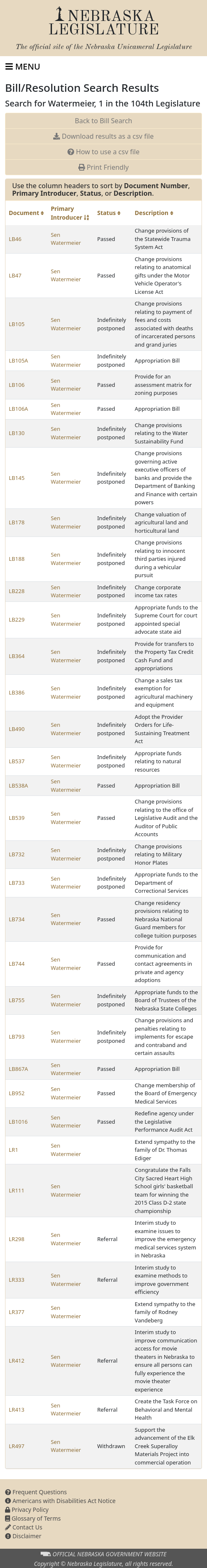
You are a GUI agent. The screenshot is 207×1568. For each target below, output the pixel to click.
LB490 (17, 729)
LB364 (17, 656)
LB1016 (18, 1121)
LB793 (17, 1036)
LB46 (15, 239)
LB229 (17, 619)
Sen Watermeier (66, 239)
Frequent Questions (36, 1492)
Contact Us (23, 1527)
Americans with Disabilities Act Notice (60, 1501)
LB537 (17, 761)
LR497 (16, 1446)
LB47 (15, 275)
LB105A (18, 360)
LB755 (17, 1000)
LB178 (17, 522)
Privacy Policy (27, 1510)
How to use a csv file (103, 151)
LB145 (17, 478)
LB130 (17, 433)
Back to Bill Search (103, 120)
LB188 (17, 558)
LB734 (17, 919)
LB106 (17, 385)
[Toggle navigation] (23, 67)
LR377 (16, 1312)
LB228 (17, 591)
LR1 (13, 1149)
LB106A (18, 408)
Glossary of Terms (33, 1518)
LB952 (17, 1093)
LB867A (18, 1069)
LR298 (16, 1239)
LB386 (17, 692)
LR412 (16, 1360)
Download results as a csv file (103, 136)
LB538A (18, 785)
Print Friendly (103, 167)
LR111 (16, 1190)
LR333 (16, 1279)
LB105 (17, 324)
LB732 (17, 854)
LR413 (16, 1409)
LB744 (17, 963)
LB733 (17, 882)
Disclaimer (23, 1536)
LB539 (17, 818)
